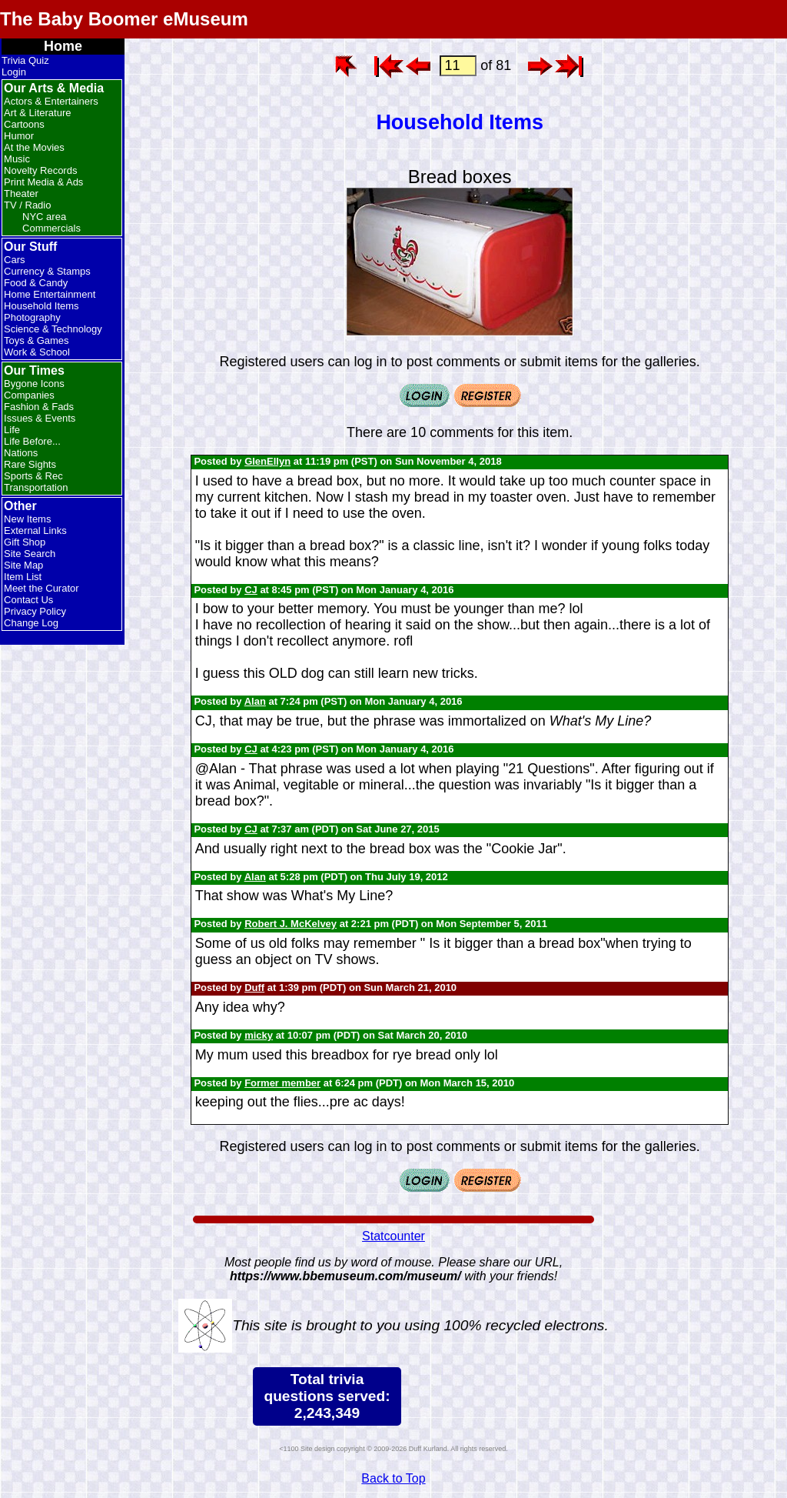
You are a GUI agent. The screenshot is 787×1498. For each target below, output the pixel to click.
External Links (35, 530)
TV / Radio (27, 205)
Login (14, 72)
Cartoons (24, 124)
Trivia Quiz (25, 60)
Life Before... (32, 441)
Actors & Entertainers (51, 101)
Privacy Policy (35, 611)
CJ (250, 590)
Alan (255, 701)
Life (12, 429)
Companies (29, 395)
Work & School (37, 352)
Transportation (36, 487)
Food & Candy (36, 283)
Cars (14, 259)
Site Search (29, 553)
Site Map (23, 565)
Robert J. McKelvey (290, 923)
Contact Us (28, 600)
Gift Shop (24, 542)
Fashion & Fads (39, 406)
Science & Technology (53, 329)
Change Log (31, 623)
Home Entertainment (49, 294)
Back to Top (393, 1478)
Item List (23, 576)
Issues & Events (39, 418)
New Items (27, 519)
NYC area (44, 216)
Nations (21, 453)
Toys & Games (36, 340)
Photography (32, 317)
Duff (254, 987)
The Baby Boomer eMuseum (124, 18)
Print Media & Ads (43, 182)
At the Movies (34, 147)
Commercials (51, 228)
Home (63, 46)
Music (17, 159)
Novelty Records (40, 170)
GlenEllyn (267, 461)
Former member (282, 1083)
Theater (21, 193)
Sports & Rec (33, 476)
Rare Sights (30, 464)
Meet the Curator (41, 588)
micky (258, 1035)
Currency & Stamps (47, 271)
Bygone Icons (34, 383)
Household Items (41, 306)
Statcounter (393, 1236)
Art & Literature (37, 112)
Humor (19, 136)
